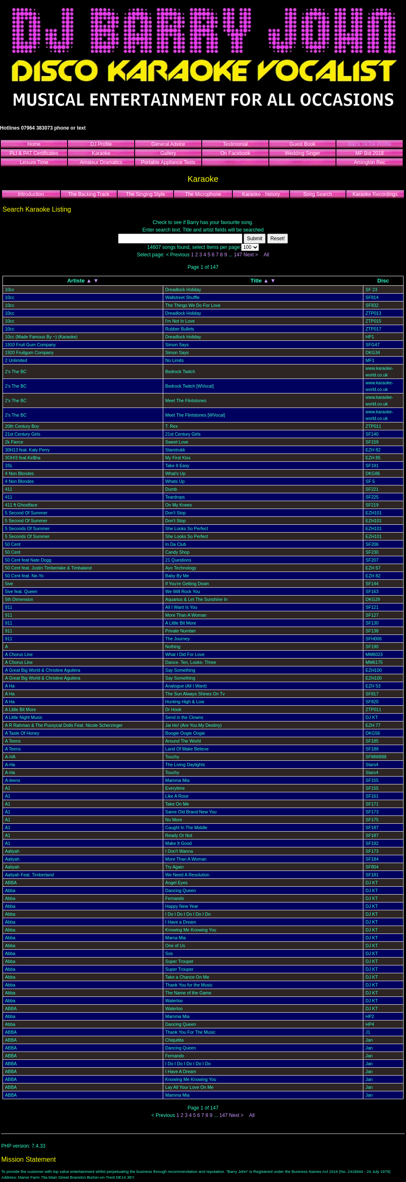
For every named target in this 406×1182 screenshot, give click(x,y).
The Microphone (203, 194)
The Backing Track (88, 194)
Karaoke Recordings (375, 194)
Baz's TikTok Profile (369, 144)
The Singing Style (145, 194)
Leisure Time (34, 162)
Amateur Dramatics (101, 162)
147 (238, 255)
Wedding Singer (302, 153)
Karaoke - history (261, 194)
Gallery (168, 153)
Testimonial (235, 144)
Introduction (31, 194)
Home (34, 144)
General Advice (168, 144)
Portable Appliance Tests (168, 162)
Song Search (317, 194)
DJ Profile (101, 144)
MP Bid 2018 (369, 153)
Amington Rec (369, 162)
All (266, 255)
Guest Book (303, 144)
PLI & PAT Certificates (34, 153)
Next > (251, 255)
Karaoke (101, 153)
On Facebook (235, 153)
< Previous (178, 255)
